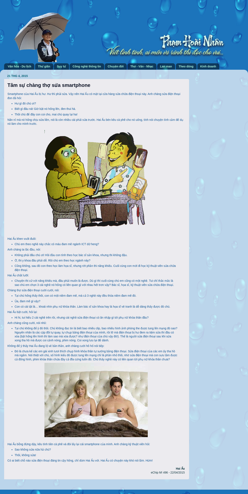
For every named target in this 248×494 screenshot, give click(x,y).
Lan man (166, 66)
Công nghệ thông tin (87, 66)
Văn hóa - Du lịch (19, 66)
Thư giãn (44, 66)
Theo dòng (186, 66)
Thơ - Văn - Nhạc (141, 66)
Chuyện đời (116, 66)
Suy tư (61, 66)
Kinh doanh (208, 66)
